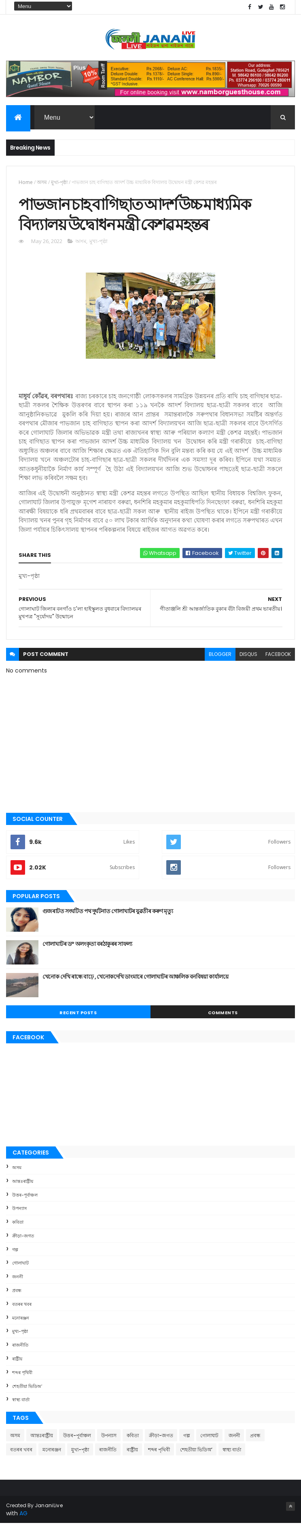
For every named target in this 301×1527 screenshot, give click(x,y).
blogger (220, 657)
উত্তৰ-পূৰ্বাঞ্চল (25, 1198)
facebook (278, 657)
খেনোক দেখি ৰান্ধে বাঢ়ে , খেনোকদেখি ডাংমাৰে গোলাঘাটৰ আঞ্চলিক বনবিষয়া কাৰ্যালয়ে (135, 980)
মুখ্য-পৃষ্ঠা (59, 183)
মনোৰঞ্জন (20, 1321)
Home (26, 183)
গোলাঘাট (20, 1266)
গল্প (15, 1253)
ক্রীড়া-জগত (23, 1239)
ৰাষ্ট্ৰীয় (17, 1362)
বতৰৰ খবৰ (22, 1308)
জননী (17, 1280)
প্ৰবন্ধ (16, 1294)
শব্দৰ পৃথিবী (22, 1376)
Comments (223, 1016)
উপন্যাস (19, 1212)
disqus (248, 657)
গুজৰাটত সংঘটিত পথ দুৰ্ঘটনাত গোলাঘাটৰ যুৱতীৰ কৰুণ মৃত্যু (107, 915)
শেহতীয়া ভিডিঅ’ (27, 1389)
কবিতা (17, 1225)
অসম (42, 183)
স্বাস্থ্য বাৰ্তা (21, 1403)
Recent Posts (78, 1016)
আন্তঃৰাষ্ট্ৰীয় (22, 1184)
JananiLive (49, 1509)
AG (23, 1517)
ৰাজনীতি (20, 1348)
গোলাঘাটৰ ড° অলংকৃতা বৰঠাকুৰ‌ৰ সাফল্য (87, 947)
